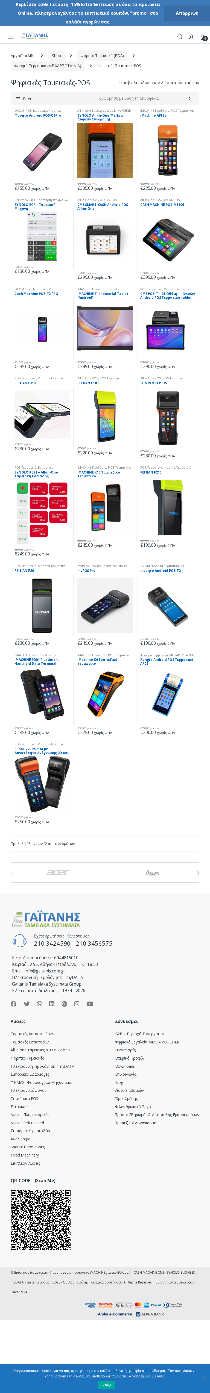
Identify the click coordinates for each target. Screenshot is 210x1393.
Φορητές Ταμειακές (27, 1058)
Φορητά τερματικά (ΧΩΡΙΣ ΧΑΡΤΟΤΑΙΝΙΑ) (37, 656)
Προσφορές (125, 1049)
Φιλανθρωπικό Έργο (133, 1106)
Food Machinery (25, 1155)
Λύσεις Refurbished (27, 1122)
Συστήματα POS (24, 1098)
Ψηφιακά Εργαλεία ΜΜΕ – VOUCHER (147, 1042)
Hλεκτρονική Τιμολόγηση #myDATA (40, 200)
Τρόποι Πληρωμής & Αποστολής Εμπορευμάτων (157, 1114)
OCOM (19, 110)
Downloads (125, 1066)
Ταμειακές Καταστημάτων (32, 1033)
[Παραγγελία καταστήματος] (143, 98)
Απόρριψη (187, 13)
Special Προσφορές (28, 1146)
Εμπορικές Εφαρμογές (30, 1074)
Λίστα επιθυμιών (129, 1090)
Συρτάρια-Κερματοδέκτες (32, 1130)
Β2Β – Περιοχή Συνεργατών (140, 1033)
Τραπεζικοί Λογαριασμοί (136, 1122)
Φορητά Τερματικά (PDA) (102, 55)
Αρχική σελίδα (23, 55)
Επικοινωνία (125, 1074)
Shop (56, 55)
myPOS (82, 566)
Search (180, 37)
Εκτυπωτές (20, 1106)
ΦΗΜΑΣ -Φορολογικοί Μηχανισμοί (41, 1082)
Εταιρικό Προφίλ (129, 1058)
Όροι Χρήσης (126, 1098)
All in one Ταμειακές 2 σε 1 (96, 110)
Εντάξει (106, 1385)
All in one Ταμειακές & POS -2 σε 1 (40, 1049)
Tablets (113, 289)
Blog (119, 1082)
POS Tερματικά (36, 110)
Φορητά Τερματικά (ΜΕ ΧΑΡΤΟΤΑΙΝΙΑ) (47, 65)
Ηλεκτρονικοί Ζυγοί (28, 1090)
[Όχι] (203, 1378)
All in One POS (87, 200)
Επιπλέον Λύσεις (25, 1163)
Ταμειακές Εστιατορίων (31, 1042)
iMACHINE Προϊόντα (155, 110)
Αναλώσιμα (20, 1138)
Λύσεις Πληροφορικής (30, 1114)
